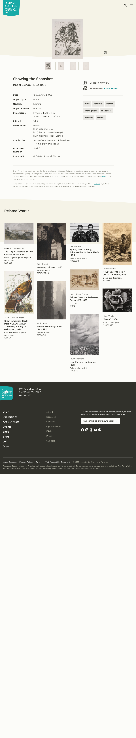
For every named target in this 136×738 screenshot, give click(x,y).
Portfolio (98, 104)
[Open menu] (131, 6)
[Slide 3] (73, 66)
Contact (50, 421)
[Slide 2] (60, 66)
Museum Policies (26, 462)
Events (7, 426)
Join (5, 441)
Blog (6, 436)
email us (105, 176)
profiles (101, 117)
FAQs (49, 431)
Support (50, 441)
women (109, 104)
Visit (6, 412)
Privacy (39, 462)
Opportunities (53, 426)
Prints (87, 104)
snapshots (106, 111)
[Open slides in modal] (105, 53)
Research (51, 417)
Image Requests (9, 462)
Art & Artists (11, 421)
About (49, 412)
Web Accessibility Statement (57, 462)
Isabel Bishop (111, 88)
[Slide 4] (86, 66)
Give (6, 446)
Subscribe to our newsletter (98, 421)
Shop (6, 431)
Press (49, 436)
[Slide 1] (48, 66)
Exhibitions (10, 417)
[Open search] (125, 6)
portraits (88, 117)
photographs (90, 111)
